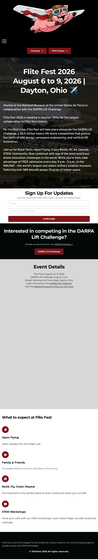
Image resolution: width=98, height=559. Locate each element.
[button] (4, 41)
